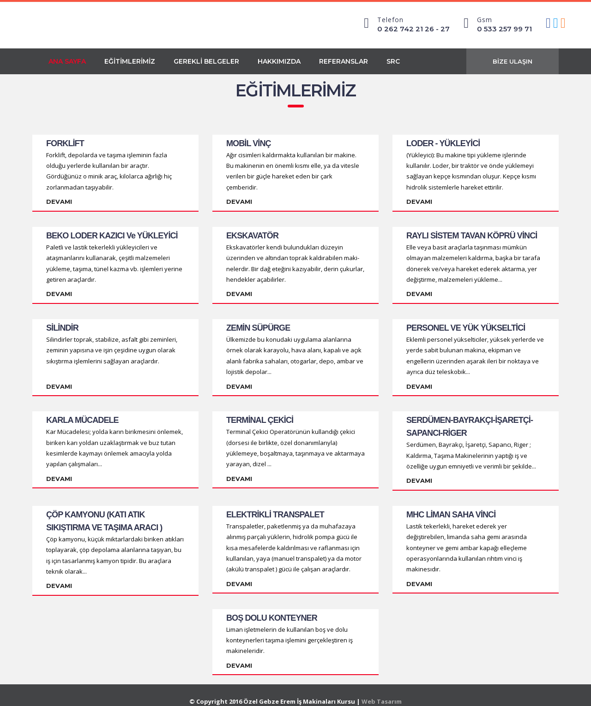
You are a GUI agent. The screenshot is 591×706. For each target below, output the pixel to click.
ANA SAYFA (67, 61)
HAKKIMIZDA (279, 61)
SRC (393, 61)
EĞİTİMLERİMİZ (129, 61)
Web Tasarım (382, 689)
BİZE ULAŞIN (512, 61)
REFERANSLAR (343, 61)
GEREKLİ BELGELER (206, 61)
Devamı (59, 201)
